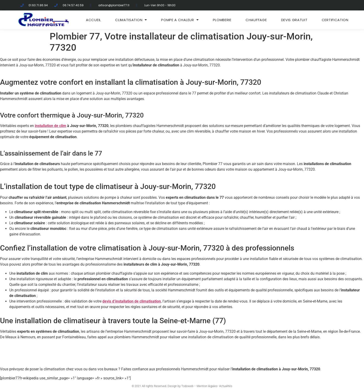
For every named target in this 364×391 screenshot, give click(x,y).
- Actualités (225, 386)
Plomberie (222, 19)
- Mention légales (206, 386)
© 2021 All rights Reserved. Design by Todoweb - (163, 386)
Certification (335, 19)
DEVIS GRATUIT (294, 19)
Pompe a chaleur (179, 20)
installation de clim (50, 126)
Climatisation (131, 20)
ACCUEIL (93, 19)
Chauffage (256, 19)
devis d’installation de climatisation (131, 301)
